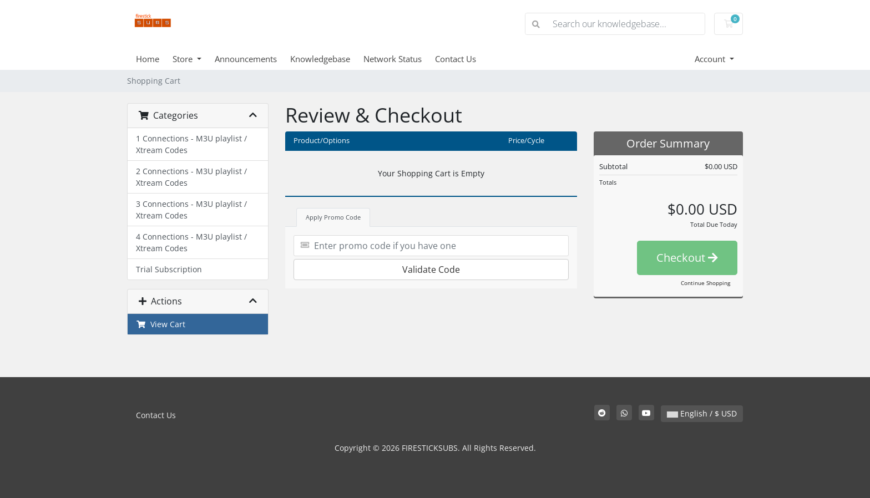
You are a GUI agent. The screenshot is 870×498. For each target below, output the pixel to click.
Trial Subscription (169, 269)
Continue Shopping (705, 283)
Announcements (246, 58)
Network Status (392, 58)
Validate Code (431, 269)
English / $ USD (702, 413)
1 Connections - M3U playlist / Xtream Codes (191, 144)
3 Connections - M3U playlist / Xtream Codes (191, 210)
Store (184, 58)
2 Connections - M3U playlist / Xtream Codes (191, 177)
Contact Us (455, 58)
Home (147, 58)
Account (711, 58)
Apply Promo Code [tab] (333, 217)
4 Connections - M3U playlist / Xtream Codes (191, 242)
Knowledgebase (320, 58)
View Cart (160, 324)
